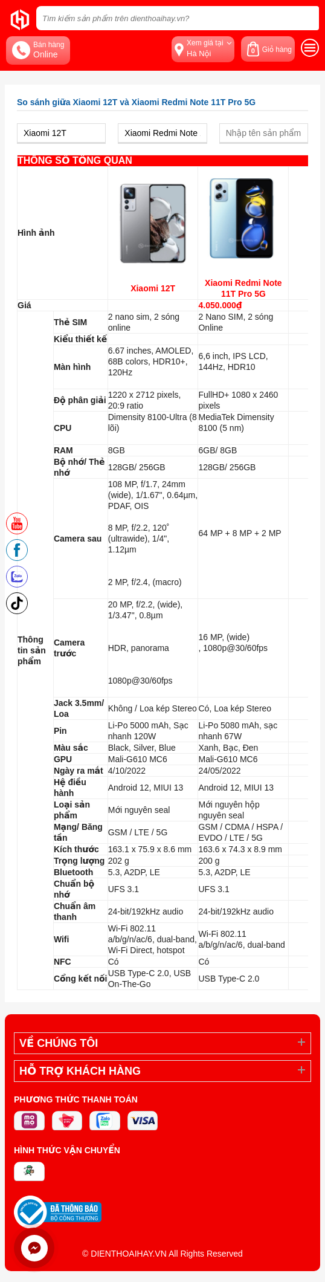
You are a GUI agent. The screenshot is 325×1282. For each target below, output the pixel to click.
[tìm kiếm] (306, 18)
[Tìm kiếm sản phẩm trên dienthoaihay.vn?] (177, 18)
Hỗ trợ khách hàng (80, 1071)
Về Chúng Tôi (58, 1043)
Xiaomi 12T (152, 288)
